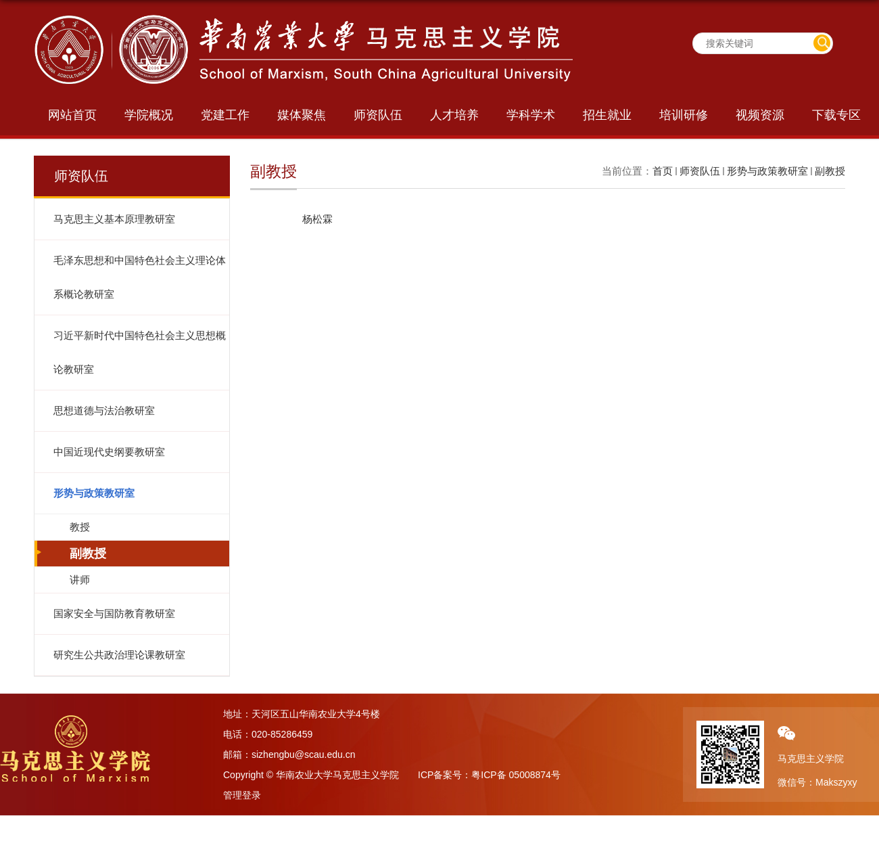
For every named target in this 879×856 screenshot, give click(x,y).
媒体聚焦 (301, 115)
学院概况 (148, 115)
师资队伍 (378, 115)
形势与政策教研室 (767, 171)
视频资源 (760, 115)
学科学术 (530, 115)
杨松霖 (317, 219)
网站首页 (72, 115)
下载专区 (836, 115)
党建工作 (225, 115)
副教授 (830, 171)
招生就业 (607, 115)
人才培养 (454, 115)
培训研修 (683, 115)
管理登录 (242, 795)
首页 (662, 171)
